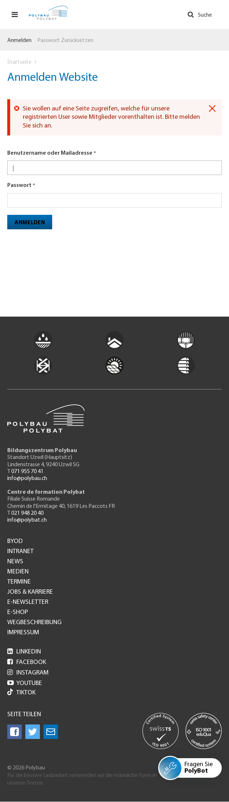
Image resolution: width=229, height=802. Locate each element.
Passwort (19, 185)
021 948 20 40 (27, 513)
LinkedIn (24, 651)
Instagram (28, 672)
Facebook (26, 662)
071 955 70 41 (27, 472)
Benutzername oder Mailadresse (49, 153)
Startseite (19, 62)
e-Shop (17, 612)
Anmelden (19, 40)
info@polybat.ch (27, 520)
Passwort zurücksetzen (65, 40)
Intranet (20, 551)
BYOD (15, 541)
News (15, 562)
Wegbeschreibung (34, 622)
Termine (19, 582)
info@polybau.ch (27, 478)
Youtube (24, 683)
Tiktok (21, 693)
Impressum (23, 633)
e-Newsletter (27, 602)
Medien (18, 572)
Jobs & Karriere (30, 592)
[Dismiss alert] (212, 108)
